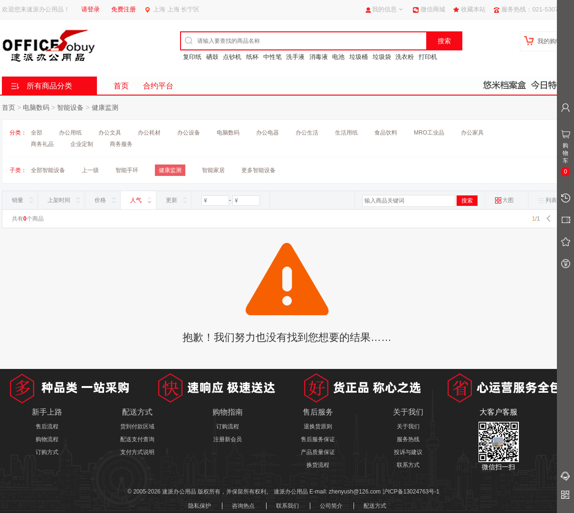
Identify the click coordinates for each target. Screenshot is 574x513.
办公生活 (307, 132)
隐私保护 (199, 506)
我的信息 (384, 9)
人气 (136, 200)
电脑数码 (36, 107)
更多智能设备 (258, 170)
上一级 (90, 170)
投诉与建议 (408, 452)
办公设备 (188, 132)
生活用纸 (346, 132)
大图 (504, 200)
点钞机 (232, 56)
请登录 (90, 9)
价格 (100, 200)
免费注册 (123, 9)
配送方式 (375, 506)
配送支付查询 (137, 439)
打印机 (428, 56)
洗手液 (295, 56)
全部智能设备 (48, 170)
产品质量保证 (318, 452)
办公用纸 (70, 132)
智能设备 (70, 107)
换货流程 (317, 465)
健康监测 (105, 107)
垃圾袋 (382, 56)
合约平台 (158, 86)
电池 (338, 56)
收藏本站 (473, 9)
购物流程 (47, 439)
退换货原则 (318, 426)
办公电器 (267, 132)
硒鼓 (212, 56)
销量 (17, 200)
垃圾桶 (358, 56)
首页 (121, 86)
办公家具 (472, 132)
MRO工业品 (429, 132)
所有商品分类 (49, 86)
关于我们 (408, 426)
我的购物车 (552, 41)
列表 (547, 200)
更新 (171, 200)
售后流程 (47, 426)
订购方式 (47, 452)
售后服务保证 (318, 439)
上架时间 (59, 200)
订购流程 (227, 426)
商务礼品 (42, 144)
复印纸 (192, 56)
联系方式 (408, 465)
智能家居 (213, 170)
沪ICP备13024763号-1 (411, 491)
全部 (36, 132)
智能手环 (126, 170)
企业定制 (81, 144)
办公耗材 (149, 132)
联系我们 (287, 506)
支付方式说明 (137, 452)
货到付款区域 (137, 426)
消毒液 (318, 56)
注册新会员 (227, 439)
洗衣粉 (404, 56)
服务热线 (408, 439)
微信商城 (433, 9)
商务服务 (121, 144)
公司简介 (331, 506)
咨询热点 (243, 506)
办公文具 (109, 132)
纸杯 (252, 56)
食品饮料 (385, 132)
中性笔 (272, 56)
